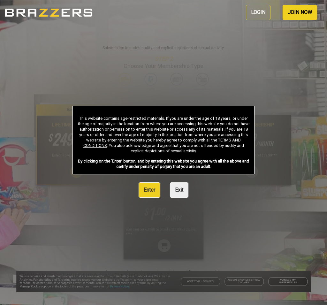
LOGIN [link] (258, 12)
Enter (149, 190)
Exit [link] (179, 190)
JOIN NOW (300, 12)
